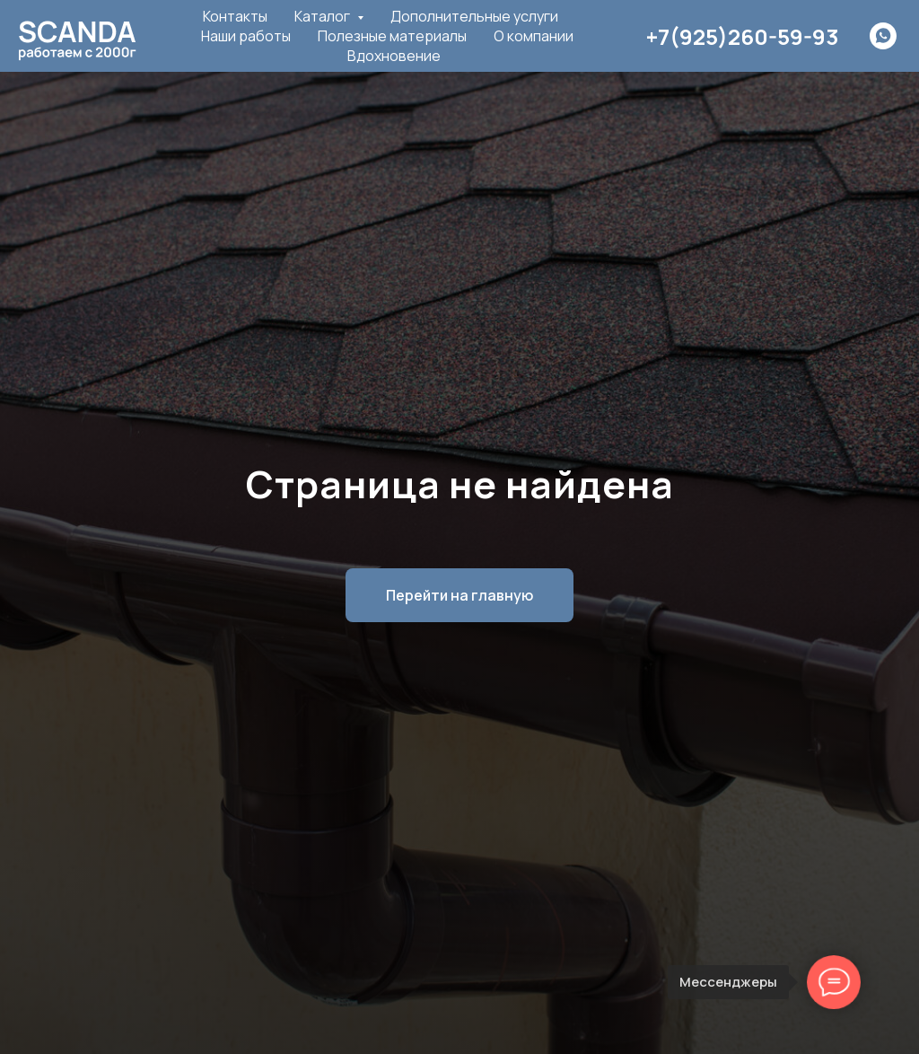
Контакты (235, 16)
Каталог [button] (323, 16)
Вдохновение (394, 56)
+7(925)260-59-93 (742, 36)
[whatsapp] (883, 35)
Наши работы (246, 36)
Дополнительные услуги (474, 16)
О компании (533, 36)
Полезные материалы (392, 36)
